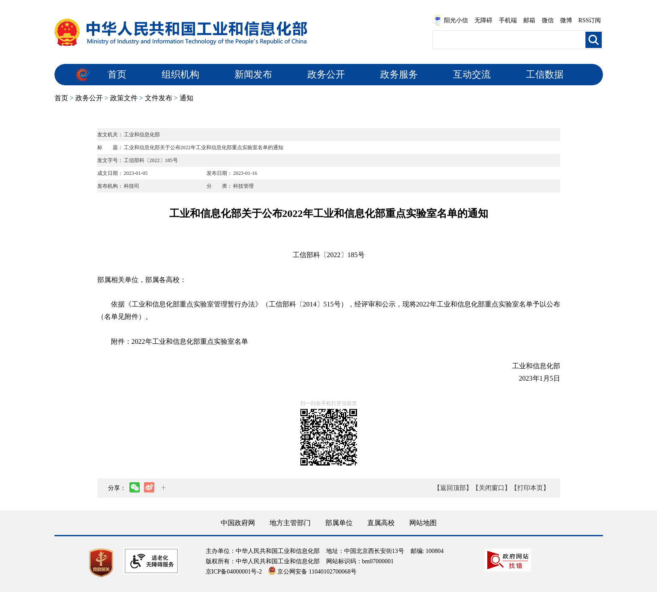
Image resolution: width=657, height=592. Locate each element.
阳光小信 (451, 20)
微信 (548, 20)
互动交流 (472, 74)
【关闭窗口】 (491, 487)
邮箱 (529, 20)
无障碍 (483, 20)
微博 (566, 20)
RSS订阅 (590, 20)
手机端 (508, 20)
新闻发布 (253, 74)
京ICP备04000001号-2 (234, 571)
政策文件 (124, 98)
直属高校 (381, 522)
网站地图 (423, 522)
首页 (117, 74)
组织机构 (180, 74)
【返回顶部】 (453, 487)
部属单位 (339, 522)
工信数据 (545, 74)
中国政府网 (238, 522)
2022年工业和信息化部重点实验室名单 (190, 341)
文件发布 (158, 98)
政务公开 (326, 74)
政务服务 (399, 74)
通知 (186, 98)
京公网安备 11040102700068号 (312, 571)
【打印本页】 (530, 487)
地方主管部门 (290, 522)
